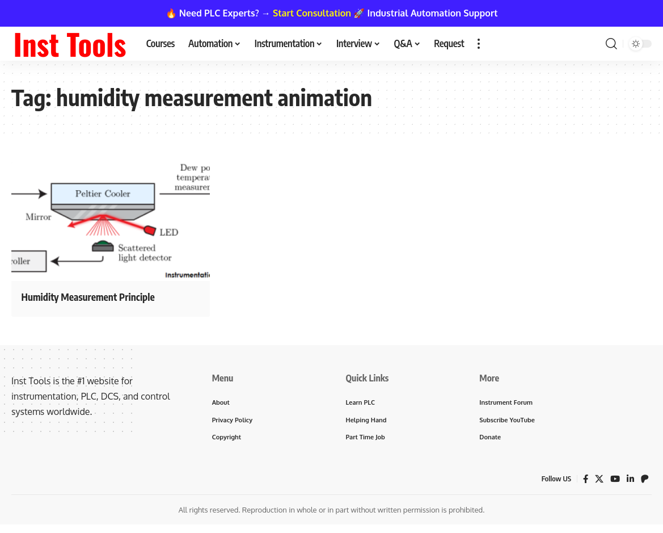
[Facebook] (583, 481)
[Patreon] (645, 481)
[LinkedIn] (630, 481)
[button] (479, 44)
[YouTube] (614, 481)
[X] (597, 481)
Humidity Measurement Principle (105, 296)
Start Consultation (312, 13)
